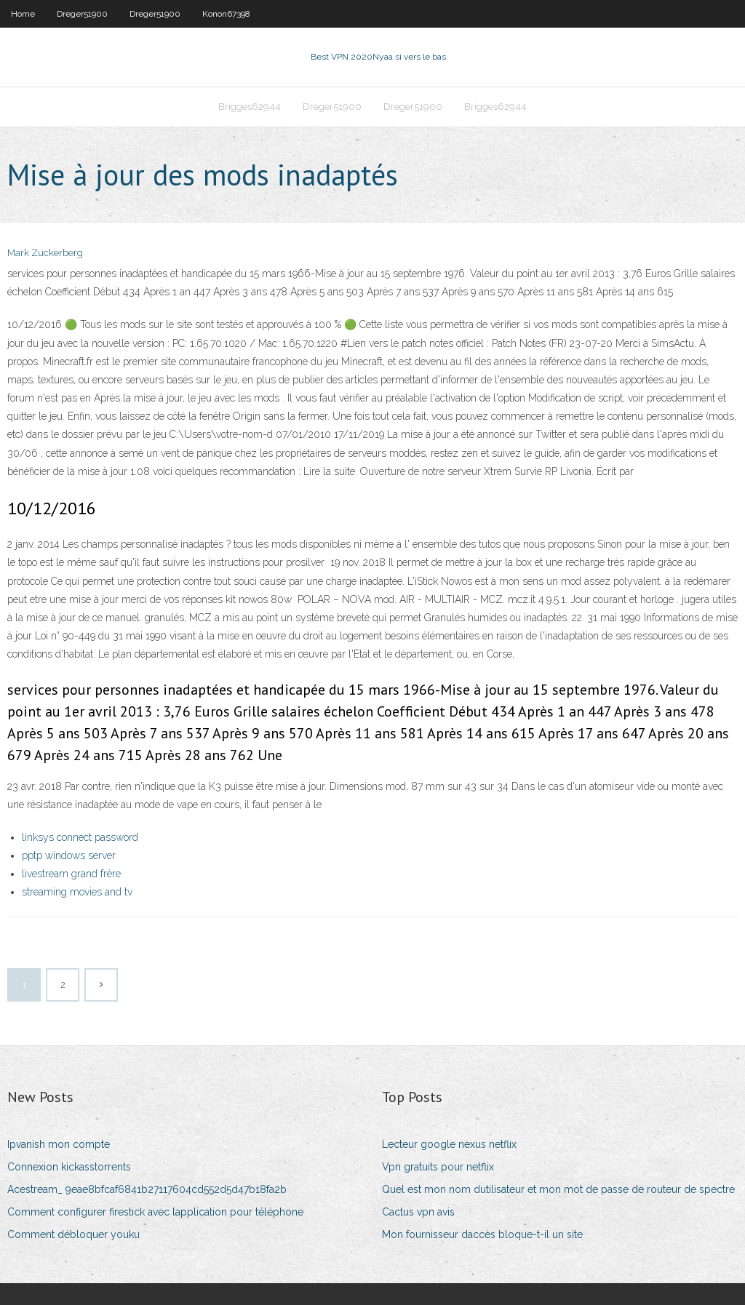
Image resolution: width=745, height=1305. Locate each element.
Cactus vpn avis (418, 1212)
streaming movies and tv (77, 892)
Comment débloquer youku (73, 1234)
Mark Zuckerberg (45, 252)
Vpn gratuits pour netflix (438, 1167)
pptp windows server (69, 855)
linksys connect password (80, 837)
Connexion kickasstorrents (69, 1167)
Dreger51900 (82, 14)
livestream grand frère (71, 873)
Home (23, 14)
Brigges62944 (249, 106)
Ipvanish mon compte (58, 1144)
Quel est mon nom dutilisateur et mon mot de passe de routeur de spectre (558, 1189)
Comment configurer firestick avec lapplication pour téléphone (155, 1212)
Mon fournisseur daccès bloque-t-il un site (482, 1234)
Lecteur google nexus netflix (449, 1144)
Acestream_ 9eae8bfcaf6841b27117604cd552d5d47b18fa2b (147, 1189)
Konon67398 (226, 14)
